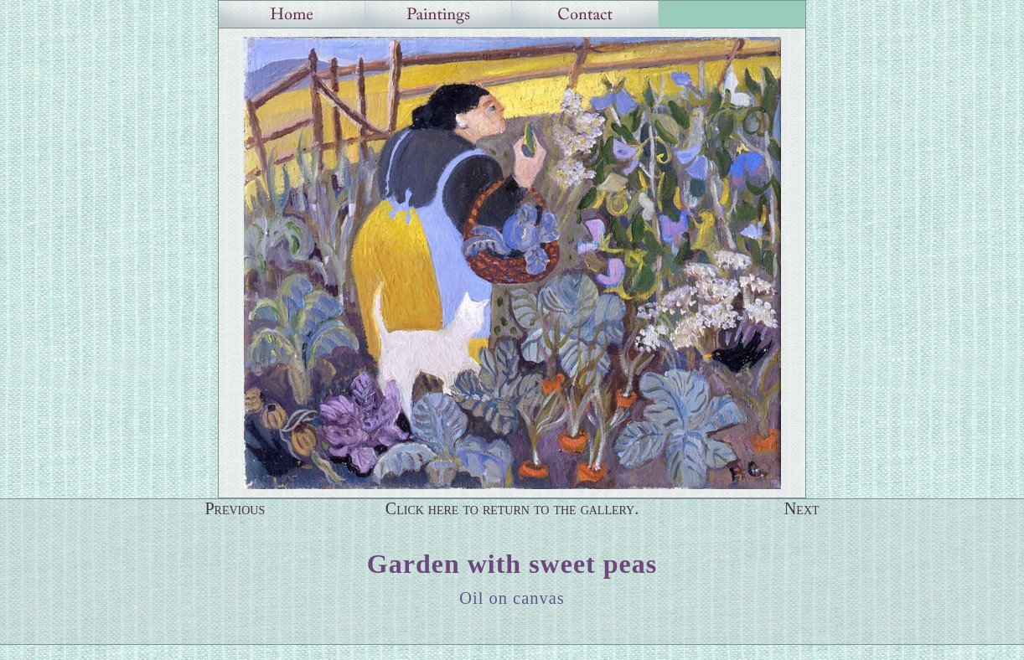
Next (802, 508)
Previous (234, 508)
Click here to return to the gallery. (512, 508)
